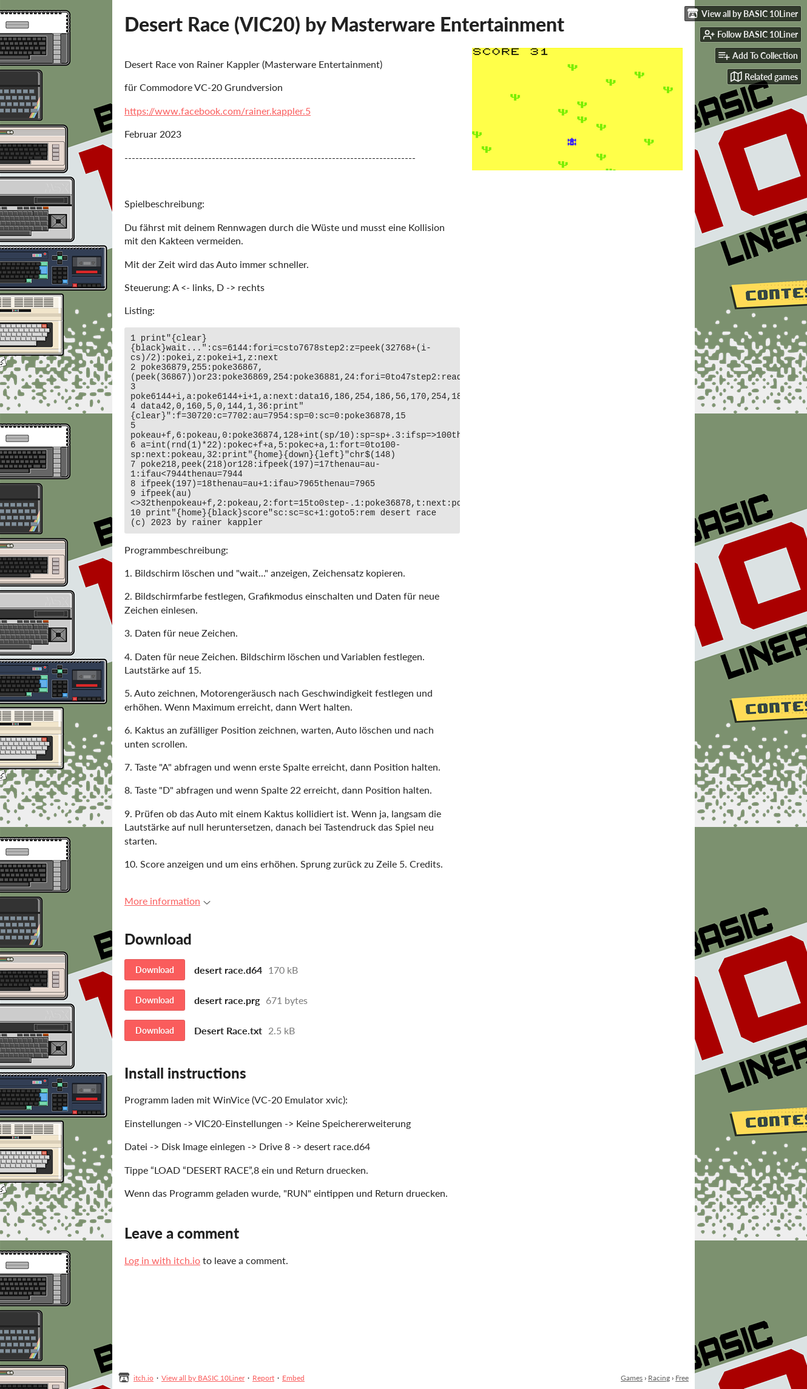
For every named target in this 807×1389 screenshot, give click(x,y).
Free (682, 1377)
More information (167, 937)
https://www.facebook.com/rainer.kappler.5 (217, 110)
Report (263, 1377)
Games (632, 1377)
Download (154, 1006)
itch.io (143, 1377)
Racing (659, 1377)
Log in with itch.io (162, 1296)
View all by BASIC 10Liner (203, 1377)
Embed (293, 1377)
